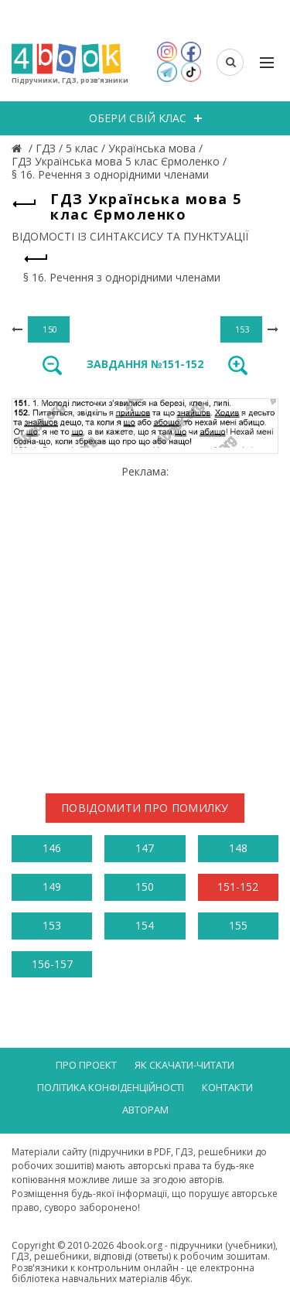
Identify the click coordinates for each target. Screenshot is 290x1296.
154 (144, 925)
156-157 (52, 964)
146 (52, 848)
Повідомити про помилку (145, 807)
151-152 (237, 886)
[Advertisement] (145, 623)
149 (52, 886)
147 (144, 848)
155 (238, 925)
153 (52, 925)
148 (238, 848)
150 (144, 886)
